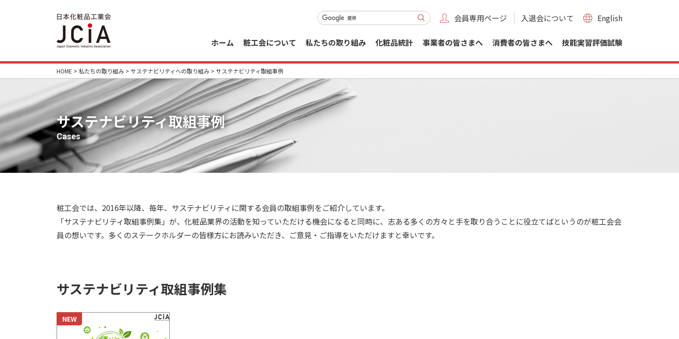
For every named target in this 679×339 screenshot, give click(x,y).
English (609, 18)
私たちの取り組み (336, 42)
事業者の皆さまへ (452, 42)
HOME (64, 71)
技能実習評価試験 (592, 42)
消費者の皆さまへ (522, 42)
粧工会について (269, 42)
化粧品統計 (394, 42)
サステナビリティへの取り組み (170, 71)
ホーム (222, 42)
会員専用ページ (480, 18)
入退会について (547, 18)
